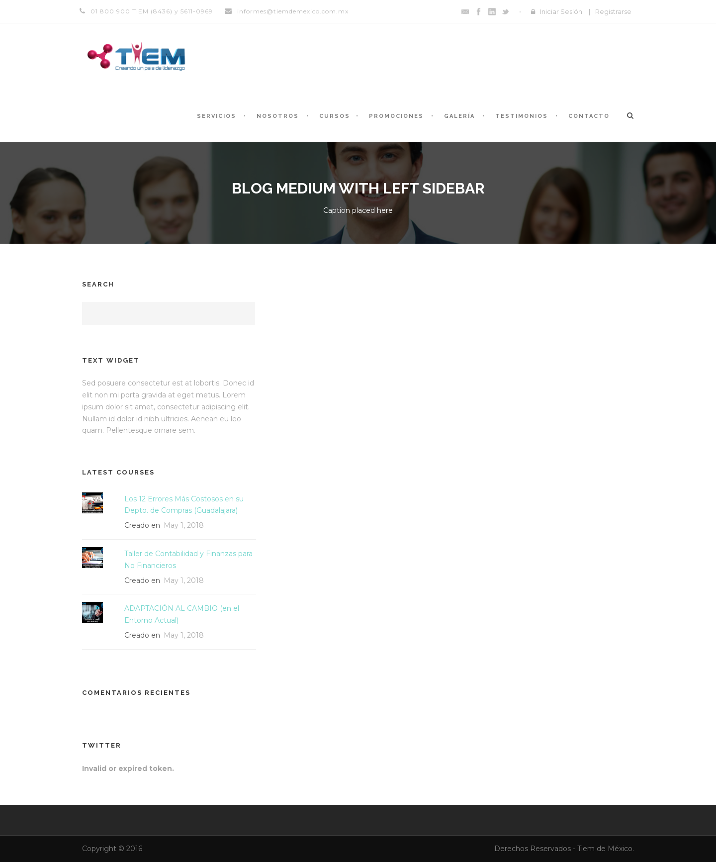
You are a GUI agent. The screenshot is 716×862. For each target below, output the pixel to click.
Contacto (589, 116)
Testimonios (521, 116)
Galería (459, 116)
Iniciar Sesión (561, 11)
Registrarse (613, 11)
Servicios (216, 116)
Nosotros (278, 116)
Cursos (334, 116)
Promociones (396, 116)
